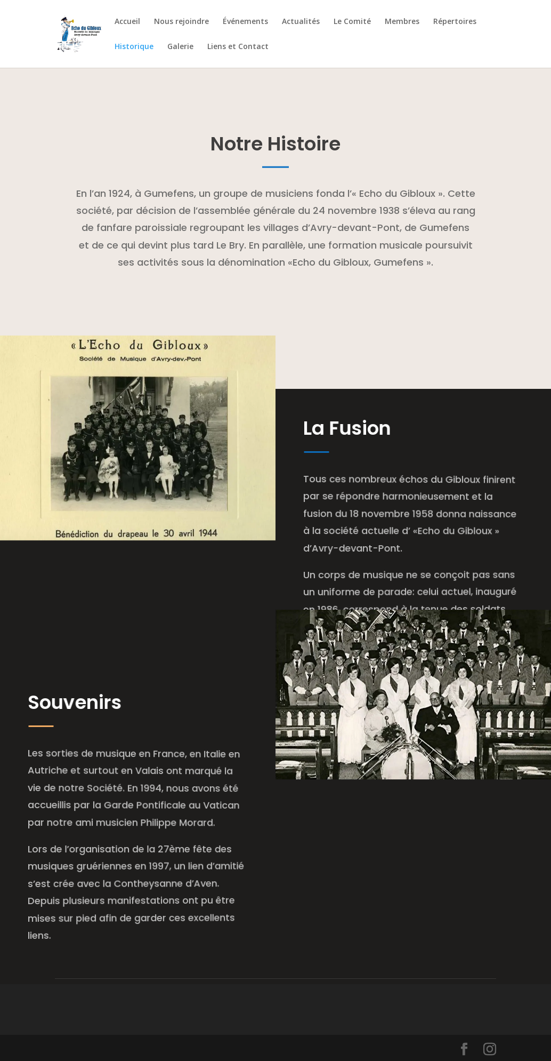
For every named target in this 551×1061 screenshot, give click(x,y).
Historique (134, 47)
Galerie (180, 47)
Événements (245, 22)
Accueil (127, 22)
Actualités (301, 22)
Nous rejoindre (181, 22)
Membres (402, 22)
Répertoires (454, 22)
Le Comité (352, 22)
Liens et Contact (238, 47)
